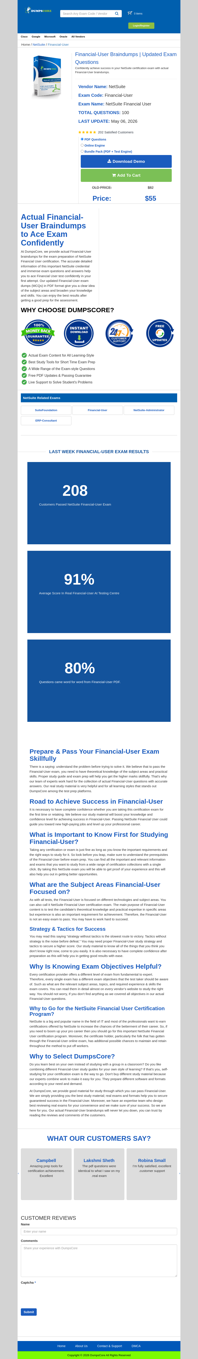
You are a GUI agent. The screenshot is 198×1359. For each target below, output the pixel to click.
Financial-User (58, 44)
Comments (29, 1241)
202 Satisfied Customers (115, 132)
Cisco (24, 36)
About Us (81, 1346)
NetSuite (39, 44)
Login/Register (141, 25)
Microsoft (49, 36)
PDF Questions (93, 139)
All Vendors (78, 36)
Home (25, 44)
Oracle (63, 36)
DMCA (136, 1346)
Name (25, 1224)
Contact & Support (109, 1346)
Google (36, 36)
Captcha (28, 1282)
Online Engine (93, 145)
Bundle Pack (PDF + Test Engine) (106, 151)
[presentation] (179, 1173)
